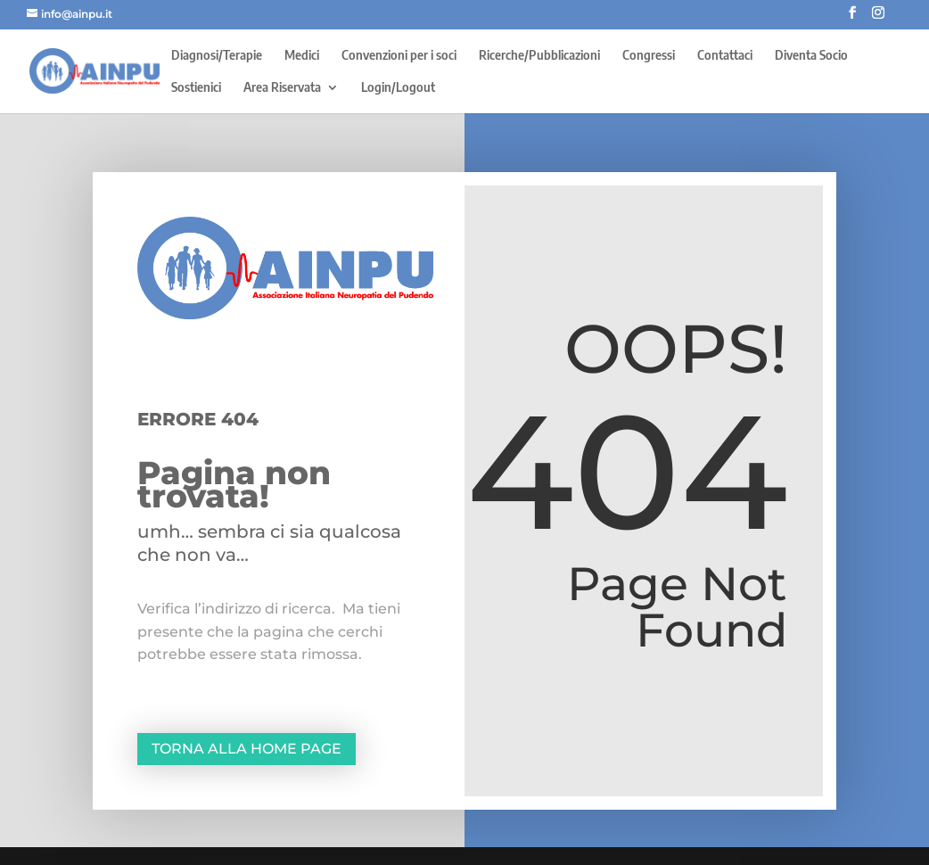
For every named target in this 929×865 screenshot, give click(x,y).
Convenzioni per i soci (398, 55)
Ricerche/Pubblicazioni (539, 55)
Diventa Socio (811, 55)
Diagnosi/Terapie (216, 55)
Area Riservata (282, 88)
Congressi (648, 55)
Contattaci (724, 55)
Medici (301, 55)
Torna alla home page (246, 748)
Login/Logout (398, 88)
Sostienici (196, 88)
